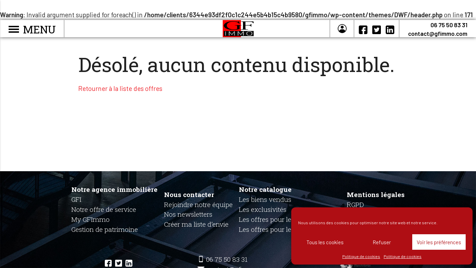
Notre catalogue (265, 189)
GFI (76, 199)
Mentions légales (376, 194)
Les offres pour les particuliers (284, 219)
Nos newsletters (188, 214)
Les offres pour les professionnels (289, 229)
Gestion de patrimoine (104, 229)
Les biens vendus (265, 199)
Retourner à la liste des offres (120, 88)
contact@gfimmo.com (437, 33)
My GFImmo (90, 219)
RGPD (355, 204)
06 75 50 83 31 (449, 24)
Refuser (382, 242)
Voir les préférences (439, 242)
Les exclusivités (262, 209)
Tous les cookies (325, 242)
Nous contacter (189, 194)
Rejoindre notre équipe (198, 204)
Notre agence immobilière (114, 189)
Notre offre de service (103, 209)
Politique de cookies (361, 256)
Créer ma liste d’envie (196, 224)
